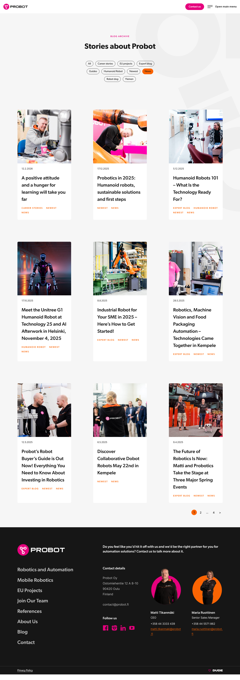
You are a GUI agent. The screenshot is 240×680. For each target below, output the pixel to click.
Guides (92, 71)
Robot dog (112, 79)
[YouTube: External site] (132, 632)
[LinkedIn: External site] (123, 632)
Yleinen (129, 79)
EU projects (126, 63)
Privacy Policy (25, 675)
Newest (134, 71)
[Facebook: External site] (105, 632)
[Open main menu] (222, 7)
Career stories (105, 63)
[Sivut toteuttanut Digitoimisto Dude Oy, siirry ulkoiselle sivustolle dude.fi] (215, 676)
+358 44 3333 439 (163, 628)
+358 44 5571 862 (203, 628)
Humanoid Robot (113, 71)
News (148, 71)
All (88, 63)
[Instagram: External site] (114, 632)
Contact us (194, 6)
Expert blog (146, 63)
